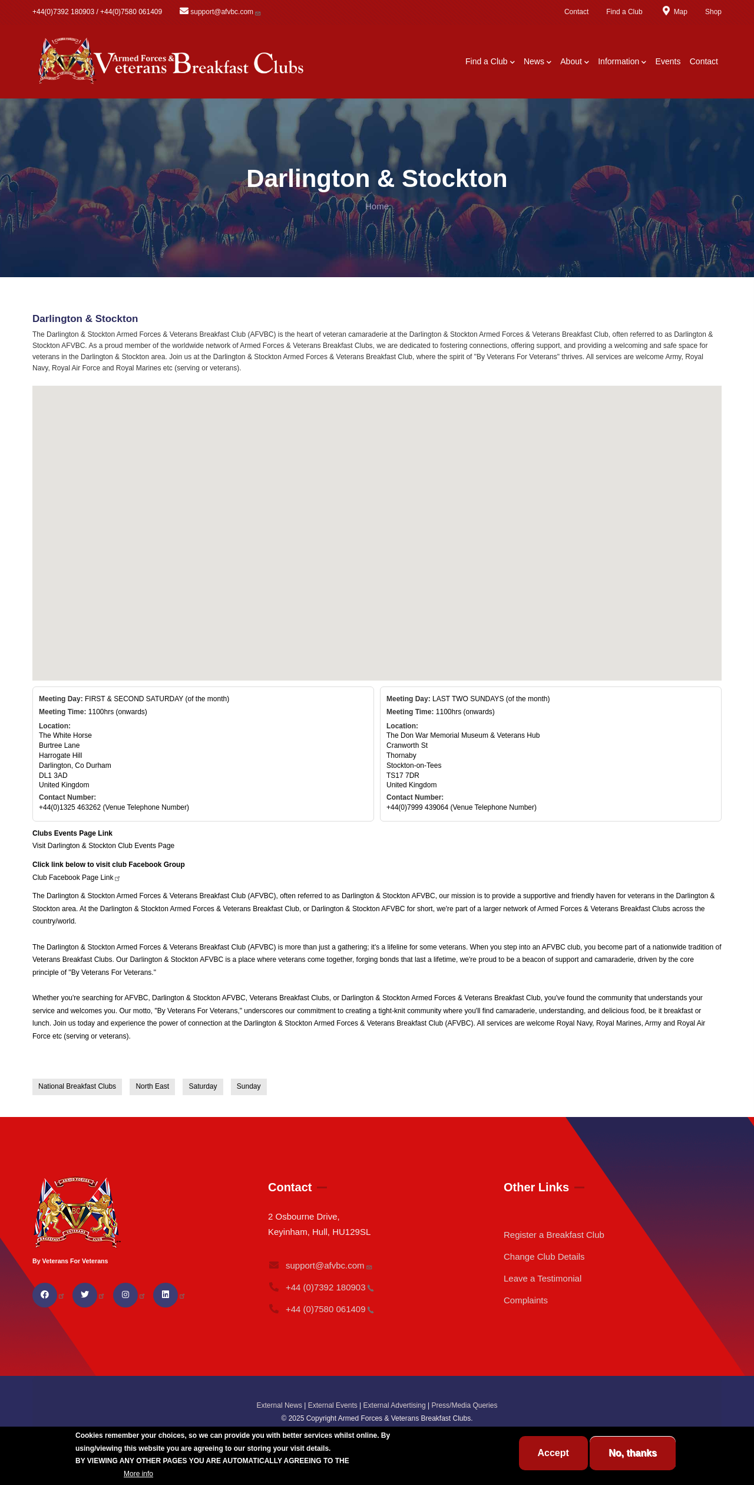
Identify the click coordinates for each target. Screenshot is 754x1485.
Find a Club (624, 12)
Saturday (202, 1086)
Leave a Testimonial (542, 1278)
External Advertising (394, 1405)
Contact (576, 12)
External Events (333, 1405)
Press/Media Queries (464, 1405)
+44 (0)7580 (321, 1309)
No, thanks (633, 1453)
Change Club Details (544, 1256)
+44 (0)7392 (321, 1287)
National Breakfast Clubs (77, 1086)
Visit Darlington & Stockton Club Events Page (103, 846)
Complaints (526, 1300)
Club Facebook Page (76, 877)
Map (673, 12)
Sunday (249, 1086)
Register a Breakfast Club (554, 1235)
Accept (553, 1453)
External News (279, 1405)
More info (138, 1474)
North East (152, 1086)
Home (377, 206)
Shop (713, 12)
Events (668, 61)
